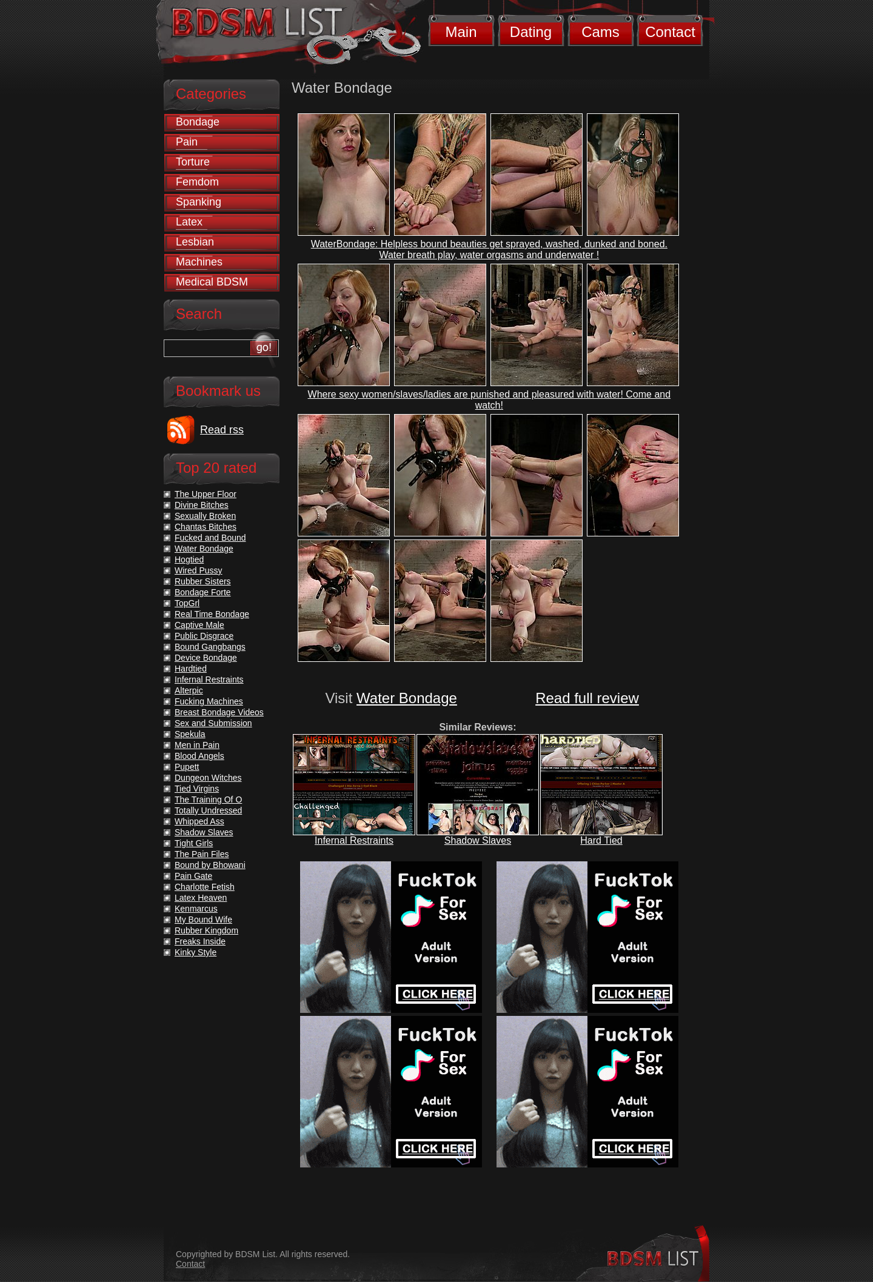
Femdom (197, 182)
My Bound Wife (203, 919)
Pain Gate (193, 876)
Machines (199, 262)
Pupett (187, 767)
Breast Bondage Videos (219, 712)
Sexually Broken (205, 516)
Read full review (587, 698)
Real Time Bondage (212, 614)
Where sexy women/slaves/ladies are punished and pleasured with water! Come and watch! (489, 399)
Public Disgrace (204, 636)
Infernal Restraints (354, 840)
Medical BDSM (212, 282)
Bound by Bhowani (210, 865)
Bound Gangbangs (210, 647)
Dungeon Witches (208, 778)
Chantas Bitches (205, 527)
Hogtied (189, 559)
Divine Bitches (202, 505)
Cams (600, 32)
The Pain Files (202, 854)
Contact (670, 32)
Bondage (197, 122)
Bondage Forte (203, 592)
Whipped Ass (199, 821)
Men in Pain (197, 745)
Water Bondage (406, 698)
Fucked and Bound (210, 538)
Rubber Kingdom (206, 930)
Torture (193, 162)
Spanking (198, 202)
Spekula (190, 734)
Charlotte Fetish (205, 887)
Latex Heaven (201, 898)
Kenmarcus (196, 908)
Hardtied (191, 668)
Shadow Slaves (477, 840)
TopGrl (187, 603)
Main (461, 32)
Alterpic (189, 690)
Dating (531, 32)
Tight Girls (194, 843)
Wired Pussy (198, 570)
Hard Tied (601, 840)
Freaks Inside (200, 941)
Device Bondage (206, 658)
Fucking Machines (209, 701)
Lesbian (195, 242)
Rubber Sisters (203, 581)
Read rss (222, 430)
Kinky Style (195, 952)
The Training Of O (208, 799)
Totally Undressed (208, 810)
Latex (189, 222)
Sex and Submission (213, 723)
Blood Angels (199, 756)
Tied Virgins (197, 788)
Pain (187, 142)
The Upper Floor (205, 494)
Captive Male (199, 625)
